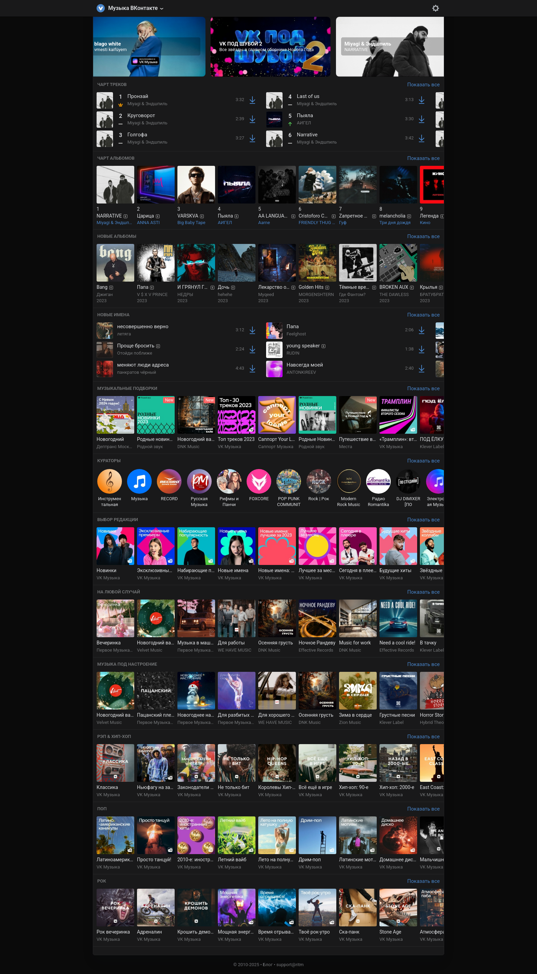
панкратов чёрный (136, 372)
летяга (124, 333)
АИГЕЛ (304, 122)
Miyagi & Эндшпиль (147, 103)
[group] (146, 47)
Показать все (423, 84)
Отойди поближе (134, 353)
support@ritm (290, 964)
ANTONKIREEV (301, 372)
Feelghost (296, 333)
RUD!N (293, 353)
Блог (268, 964)
